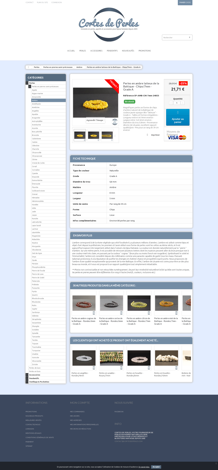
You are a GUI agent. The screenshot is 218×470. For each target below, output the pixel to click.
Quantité (177, 99)
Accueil (71, 51)
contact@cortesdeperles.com (129, 441)
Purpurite (36, 288)
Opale (34, 260)
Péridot (35, 264)
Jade (34, 211)
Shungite (35, 326)
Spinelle (35, 333)
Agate (34, 90)
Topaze (35, 344)
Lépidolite (36, 232)
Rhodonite (36, 302)
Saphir (34, 309)
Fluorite (35, 187)
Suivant (115, 135)
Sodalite (35, 330)
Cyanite (35, 173)
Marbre (35, 243)
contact (30, 2)
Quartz (35, 295)
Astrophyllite (37, 121)
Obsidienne (36, 250)
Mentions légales (33, 433)
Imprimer (155, 135)
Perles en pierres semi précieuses (57, 67)
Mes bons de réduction (80, 429)
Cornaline (36, 170)
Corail (34, 166)
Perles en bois (34, 371)
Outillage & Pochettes (39, 382)
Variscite (35, 357)
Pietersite (36, 281)
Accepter (156, 467)
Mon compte (80, 402)
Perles (82, 51)
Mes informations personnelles (84, 424)
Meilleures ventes (33, 420)
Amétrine (35, 107)
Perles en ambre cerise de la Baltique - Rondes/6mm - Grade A (111, 321)
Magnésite (36, 236)
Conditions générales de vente (40, 437)
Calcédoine (36, 139)
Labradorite (37, 222)
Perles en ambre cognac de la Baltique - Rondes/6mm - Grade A (84, 321)
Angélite (35, 111)
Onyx (34, 257)
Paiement (30, 442)
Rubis (34, 305)
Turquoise (36, 350)
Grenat (35, 194)
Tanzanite (36, 337)
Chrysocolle (36, 152)
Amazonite (36, 97)
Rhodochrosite (38, 298)
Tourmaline (36, 347)
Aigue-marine (37, 93)
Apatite (35, 114)
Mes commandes (77, 411)
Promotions (145, 51)
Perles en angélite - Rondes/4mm (80, 374)
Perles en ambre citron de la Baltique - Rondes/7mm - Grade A (138, 321)
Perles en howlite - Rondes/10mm (162, 374)
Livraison (30, 429)
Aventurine (36, 125)
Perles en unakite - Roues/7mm (107, 374)
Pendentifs (112, 51)
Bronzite (35, 135)
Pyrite (34, 291)
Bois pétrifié (37, 132)
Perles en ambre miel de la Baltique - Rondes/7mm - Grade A (166, 321)
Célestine (35, 145)
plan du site (42, 2)
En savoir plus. (144, 467)
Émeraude (36, 184)
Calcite (34, 142)
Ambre (79, 67)
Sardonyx (36, 312)
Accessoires (96, 51)
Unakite (35, 354)
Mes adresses (76, 420)
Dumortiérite (37, 180)
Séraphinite (36, 319)
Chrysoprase (37, 156)
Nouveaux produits (34, 416)
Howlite (35, 205)
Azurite (35, 128)
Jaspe (34, 215)
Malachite (36, 239)
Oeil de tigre (37, 253)
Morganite (36, 246)
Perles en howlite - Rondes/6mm (135, 374)
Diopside (35, 177)
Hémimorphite (38, 201)
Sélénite (35, 316)
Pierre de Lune (38, 274)
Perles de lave (34, 368)
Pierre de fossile (38, 271)
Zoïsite (35, 364)
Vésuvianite (36, 361)
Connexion (56, 2)
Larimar (35, 229)
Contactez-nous (33, 424)
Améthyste (36, 104)
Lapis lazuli (36, 225)
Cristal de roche (38, 163)
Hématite (35, 198)
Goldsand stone (38, 191)
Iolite (34, 208)
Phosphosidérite (38, 267)
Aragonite (36, 118)
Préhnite (35, 284)
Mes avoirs (74, 416)
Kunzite (35, 218)
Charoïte (35, 149)
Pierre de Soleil (38, 277)
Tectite (35, 340)
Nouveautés (128, 51)
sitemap (29, 446)
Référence (128, 95)
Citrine (34, 159)
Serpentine (36, 323)
